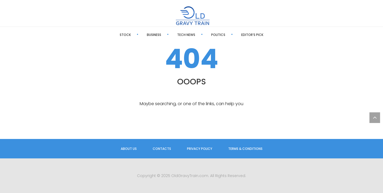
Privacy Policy (199, 148)
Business (154, 34)
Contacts (162, 148)
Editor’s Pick (252, 34)
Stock (125, 34)
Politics (218, 34)
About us (129, 148)
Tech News (186, 34)
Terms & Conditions (245, 148)
